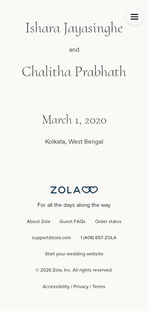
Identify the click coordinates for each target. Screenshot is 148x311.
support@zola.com (51, 238)
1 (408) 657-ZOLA (98, 238)
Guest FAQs (73, 221)
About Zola (38, 221)
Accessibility (56, 287)
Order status (108, 221)
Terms (98, 287)
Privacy (80, 287)
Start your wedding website (74, 254)
